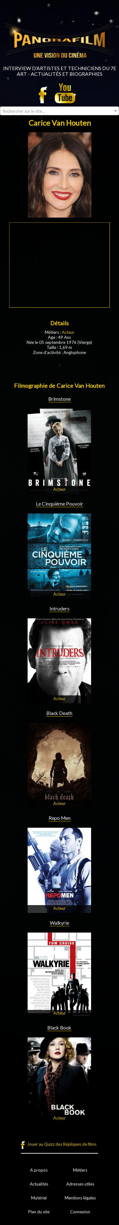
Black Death (59, 713)
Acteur (68, 332)
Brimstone (59, 399)
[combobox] (59, 110)
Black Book (59, 1027)
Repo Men (59, 818)
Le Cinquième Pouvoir (59, 504)
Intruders (59, 608)
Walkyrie (59, 923)
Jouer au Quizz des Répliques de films (61, 1144)
